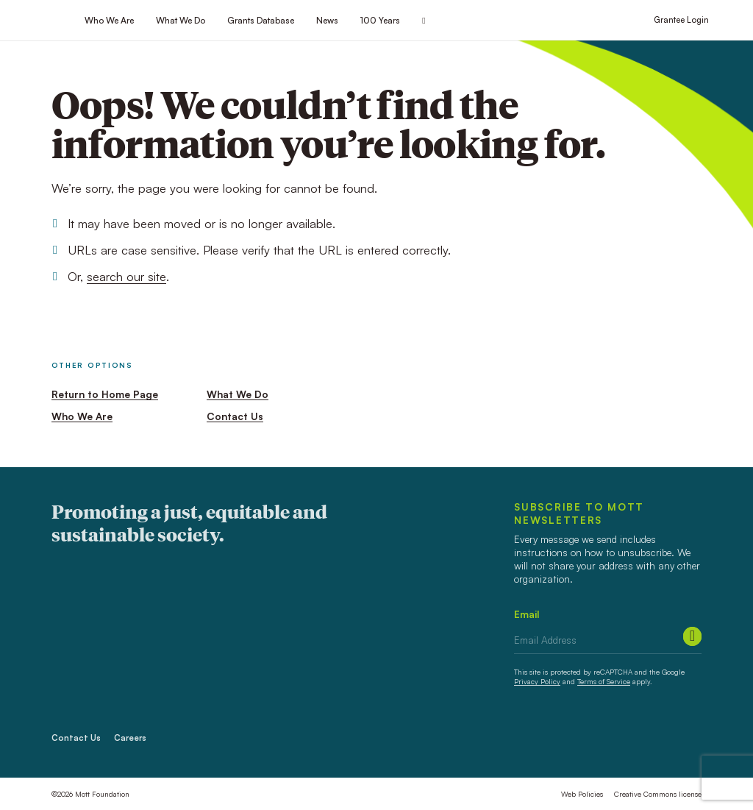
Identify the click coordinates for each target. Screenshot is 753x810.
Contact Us (235, 416)
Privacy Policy (537, 681)
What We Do (180, 20)
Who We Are (109, 20)
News (327, 20)
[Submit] (692, 636)
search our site (126, 276)
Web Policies (582, 793)
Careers (130, 738)
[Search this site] (423, 21)
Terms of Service (603, 681)
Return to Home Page (104, 394)
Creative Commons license (658, 793)
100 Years (380, 20)
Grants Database (260, 20)
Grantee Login (681, 20)
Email (527, 614)
